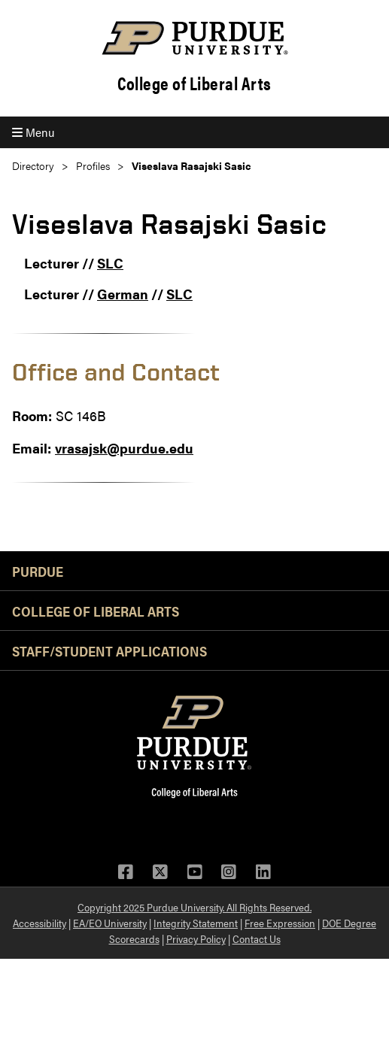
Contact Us (256, 938)
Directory (33, 166)
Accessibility (39, 922)
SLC (110, 262)
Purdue (37, 571)
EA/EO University (110, 922)
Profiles (93, 166)
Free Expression (280, 922)
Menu (33, 132)
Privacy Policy (196, 938)
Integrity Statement (195, 922)
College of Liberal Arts (194, 83)
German (122, 293)
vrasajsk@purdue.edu (124, 447)
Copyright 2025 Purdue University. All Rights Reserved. (194, 906)
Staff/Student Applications (109, 650)
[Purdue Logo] (194, 38)
